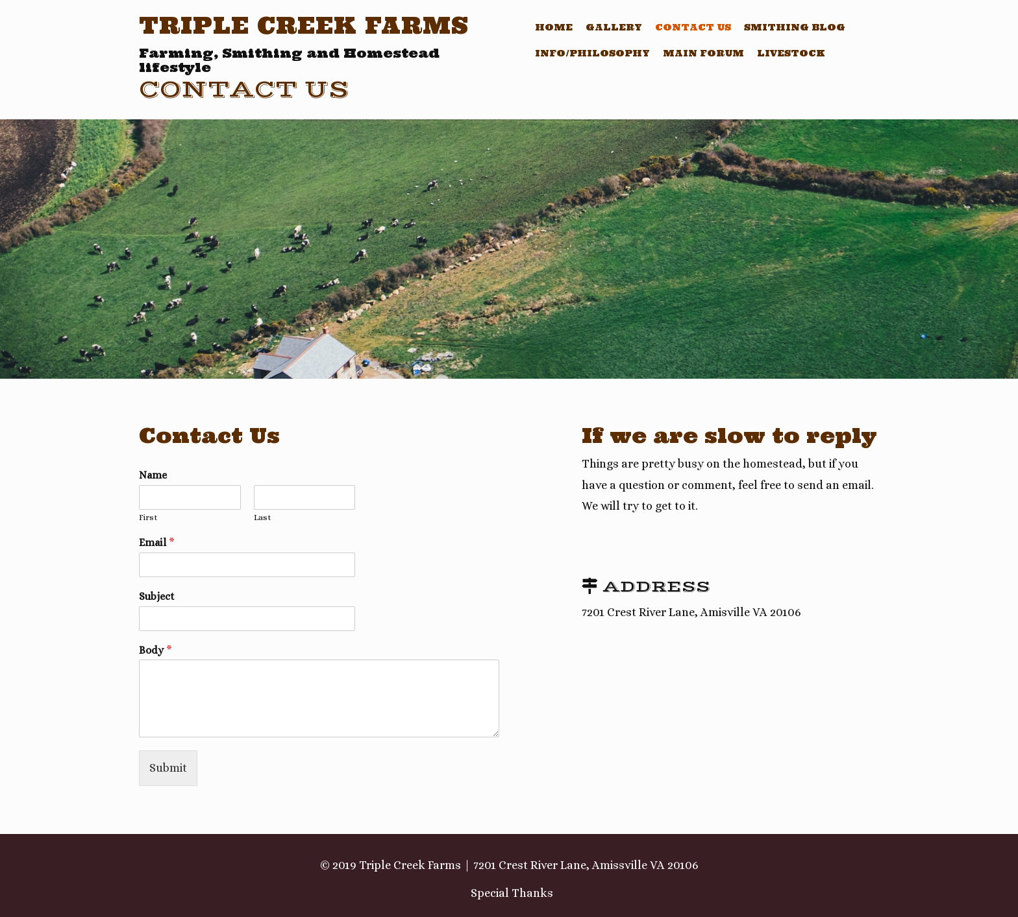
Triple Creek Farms (304, 25)
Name (153, 475)
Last (262, 517)
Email (157, 542)
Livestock (791, 53)
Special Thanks (512, 893)
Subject (157, 596)
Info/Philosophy (592, 53)
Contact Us (693, 27)
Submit (168, 767)
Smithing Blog (794, 27)
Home (554, 27)
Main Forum (703, 53)
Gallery (614, 27)
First (148, 517)
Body (155, 650)
